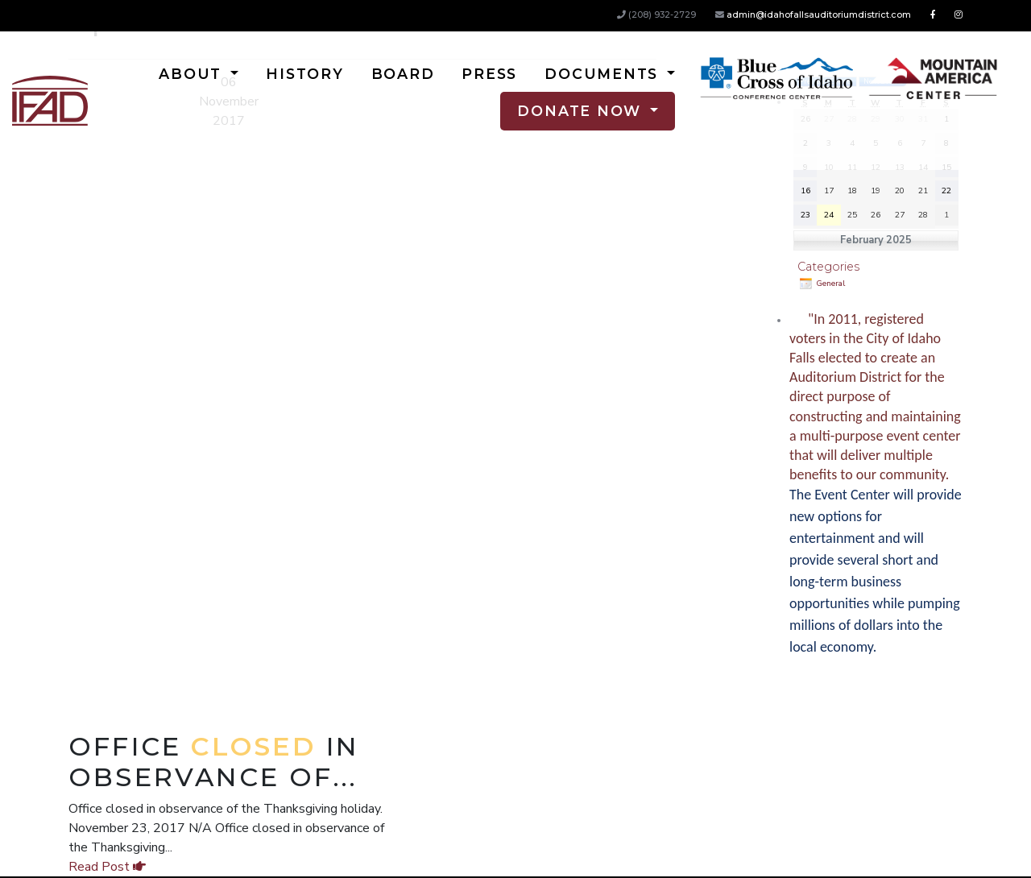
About (193, 73)
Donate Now (581, 110)
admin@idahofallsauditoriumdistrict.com (819, 14)
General (821, 283)
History (304, 73)
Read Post (107, 867)
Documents (604, 73)
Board (403, 73)
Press (489, 73)
